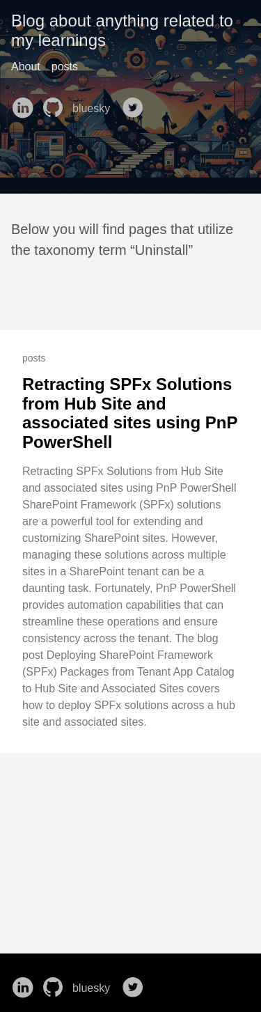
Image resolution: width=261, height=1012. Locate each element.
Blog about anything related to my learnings (122, 30)
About (25, 66)
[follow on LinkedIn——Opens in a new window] (25, 103)
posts (65, 66)
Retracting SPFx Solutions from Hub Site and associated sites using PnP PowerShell (129, 413)
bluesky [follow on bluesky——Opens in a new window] (95, 108)
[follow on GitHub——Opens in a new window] (56, 103)
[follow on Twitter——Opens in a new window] (136, 103)
